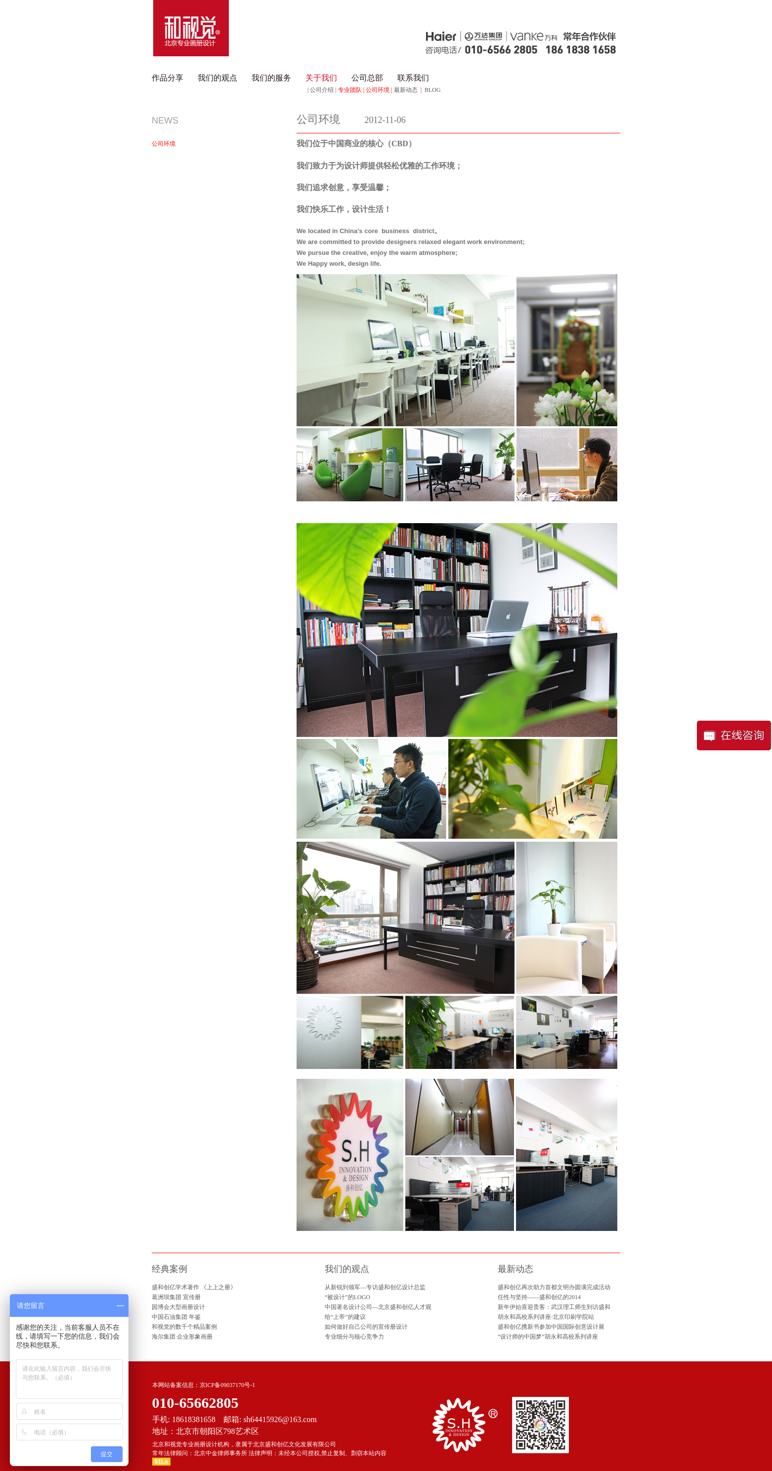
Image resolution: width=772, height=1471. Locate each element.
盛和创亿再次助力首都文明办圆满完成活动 (554, 1287)
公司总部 (367, 78)
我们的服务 (271, 78)
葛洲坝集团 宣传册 (176, 1297)
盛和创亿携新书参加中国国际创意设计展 (551, 1326)
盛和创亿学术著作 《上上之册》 (194, 1287)
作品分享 (167, 78)
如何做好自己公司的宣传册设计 (366, 1326)
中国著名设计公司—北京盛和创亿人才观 (378, 1307)
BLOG (433, 89)
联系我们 (413, 78)
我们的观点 (217, 78)
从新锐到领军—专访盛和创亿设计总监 (375, 1287)
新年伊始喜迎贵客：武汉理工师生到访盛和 (554, 1307)
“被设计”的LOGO (347, 1297)
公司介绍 (322, 89)
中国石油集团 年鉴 (176, 1316)
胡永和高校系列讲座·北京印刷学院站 (546, 1316)
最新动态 (406, 89)
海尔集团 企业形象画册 (182, 1336)
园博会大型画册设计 (178, 1307)
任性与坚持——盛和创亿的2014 (539, 1297)
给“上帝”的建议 (345, 1316)
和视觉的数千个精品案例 (184, 1326)
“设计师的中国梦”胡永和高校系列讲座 (548, 1336)
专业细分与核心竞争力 (354, 1336)
